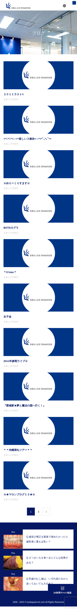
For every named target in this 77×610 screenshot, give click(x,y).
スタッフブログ (11, 99)
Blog (13, 532)
